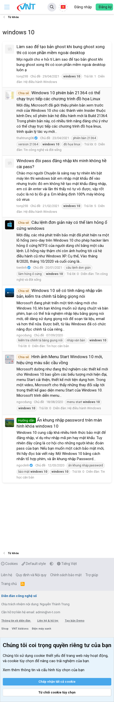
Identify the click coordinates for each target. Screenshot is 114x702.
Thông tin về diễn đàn (16, 620)
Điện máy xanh (41, 628)
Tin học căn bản (57, 346)
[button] (7, 7)
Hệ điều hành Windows (40, 82)
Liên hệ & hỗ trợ (48, 620)
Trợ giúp (91, 575)
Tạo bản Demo (74, 620)
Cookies (9, 564)
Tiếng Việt (67, 564)
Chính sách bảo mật (66, 575)
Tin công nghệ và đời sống (43, 150)
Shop (5, 628)
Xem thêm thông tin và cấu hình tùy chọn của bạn (43, 670)
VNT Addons (20, 628)
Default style (34, 564)
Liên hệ (6, 575)
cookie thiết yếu (47, 655)
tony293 (22, 76)
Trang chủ (9, 584)
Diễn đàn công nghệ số (19, 596)
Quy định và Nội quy (31, 575)
